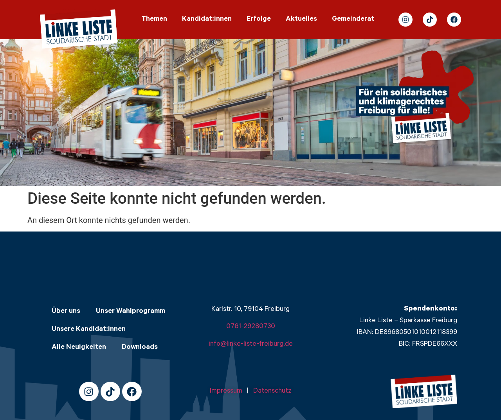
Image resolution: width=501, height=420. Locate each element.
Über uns (66, 312)
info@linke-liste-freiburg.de (251, 344)
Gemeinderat (353, 19)
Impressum (228, 391)
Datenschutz (272, 391)
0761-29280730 (250, 327)
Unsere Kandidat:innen (89, 330)
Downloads (140, 348)
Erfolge (259, 19)
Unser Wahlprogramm (130, 312)
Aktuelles (301, 19)
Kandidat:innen (207, 19)
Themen (154, 19)
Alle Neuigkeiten (79, 348)
